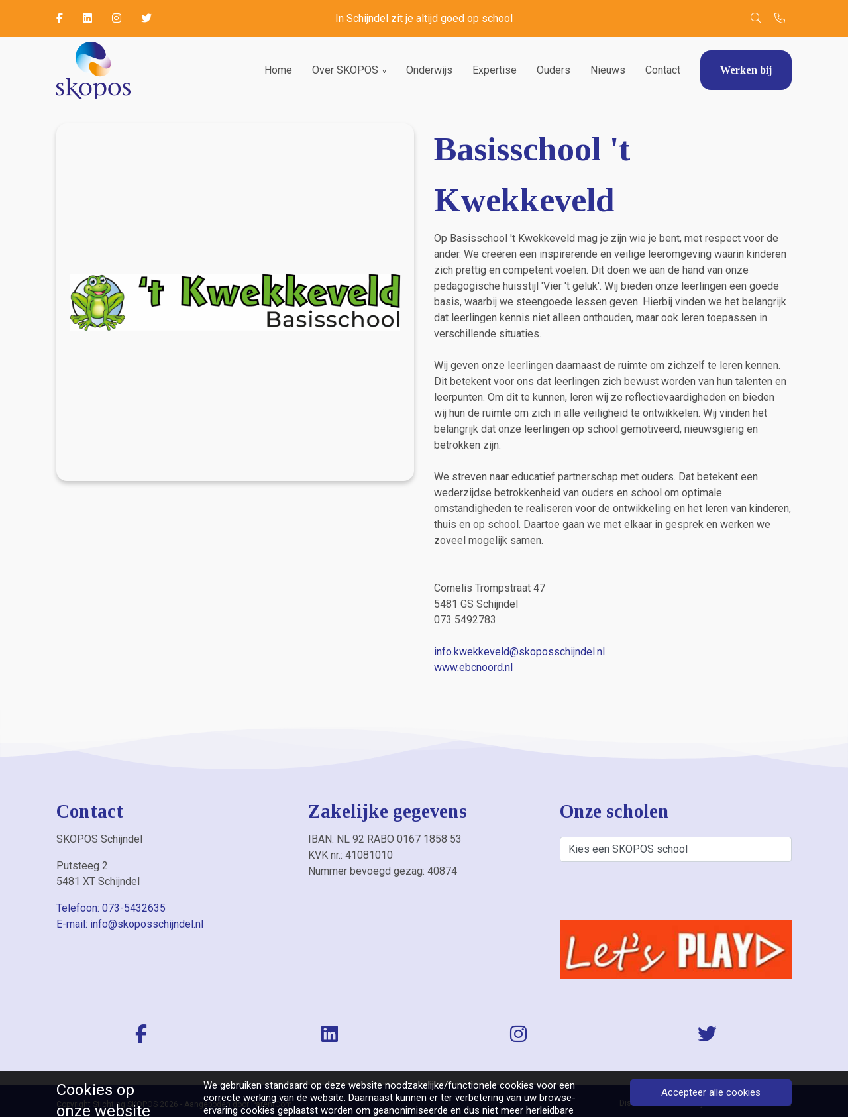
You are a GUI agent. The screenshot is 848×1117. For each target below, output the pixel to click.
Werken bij (746, 70)
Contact (662, 70)
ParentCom (271, 1104)
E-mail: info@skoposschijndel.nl (129, 924)
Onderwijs (429, 70)
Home (278, 70)
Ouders (553, 70)
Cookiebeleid (768, 1103)
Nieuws (607, 70)
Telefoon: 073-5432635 (111, 908)
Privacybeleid (702, 1103)
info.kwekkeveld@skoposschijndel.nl (519, 651)
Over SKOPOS (345, 70)
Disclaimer (639, 1103)
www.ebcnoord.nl (473, 667)
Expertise (494, 70)
